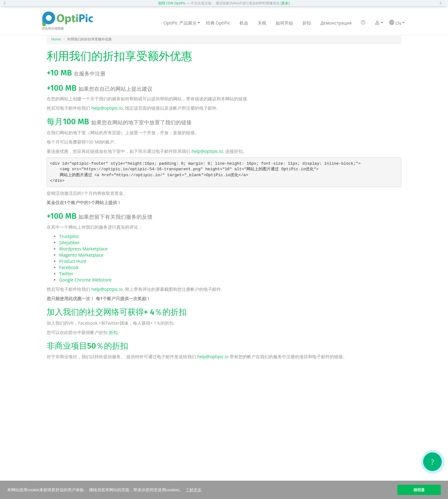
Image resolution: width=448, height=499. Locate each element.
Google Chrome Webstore (85, 280)
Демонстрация (336, 23)
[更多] (285, 3)
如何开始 (284, 23)
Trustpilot (69, 236)
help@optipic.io (107, 108)
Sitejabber (69, 242)
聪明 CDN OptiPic (172, 3)
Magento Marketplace (81, 255)
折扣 (306, 23)
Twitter (66, 274)
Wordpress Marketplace (83, 249)
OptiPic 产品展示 (181, 23)
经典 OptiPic (218, 23)
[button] (6, 3)
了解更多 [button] (193, 490)
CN (397, 23)
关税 (262, 23)
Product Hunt (72, 261)
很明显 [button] (419, 490)
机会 (244, 23)
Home (56, 39)
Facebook (68, 267)
